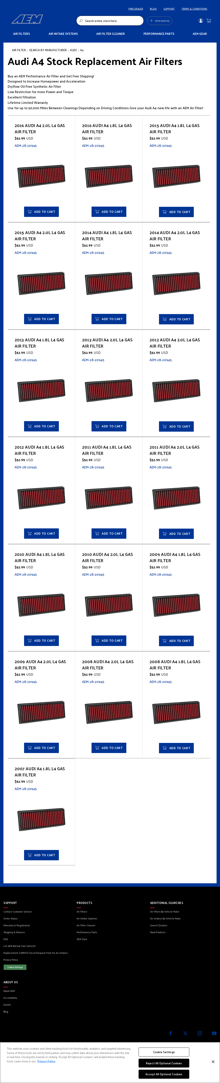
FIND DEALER (135, 8)
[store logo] (42, 21)
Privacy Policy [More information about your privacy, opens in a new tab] (46, 1061)
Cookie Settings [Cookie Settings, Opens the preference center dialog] (164, 1051)
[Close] (213, 1061)
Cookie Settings (15, 967)
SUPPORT (169, 8)
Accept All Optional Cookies (163, 1074)
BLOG (153, 8)
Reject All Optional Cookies (164, 1063)
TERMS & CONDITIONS (194, 8)
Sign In (200, 20)
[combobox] (110, 21)
